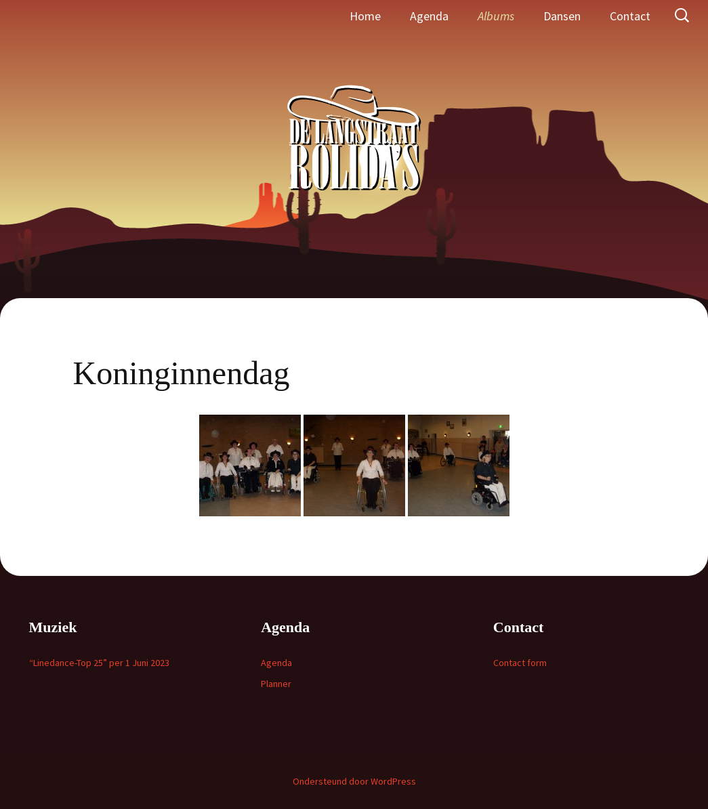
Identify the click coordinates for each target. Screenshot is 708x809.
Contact (630, 16)
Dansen (562, 16)
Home (365, 16)
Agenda (429, 16)
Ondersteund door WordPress (354, 781)
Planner (276, 684)
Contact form (520, 663)
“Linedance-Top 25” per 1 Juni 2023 (99, 663)
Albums (496, 16)
